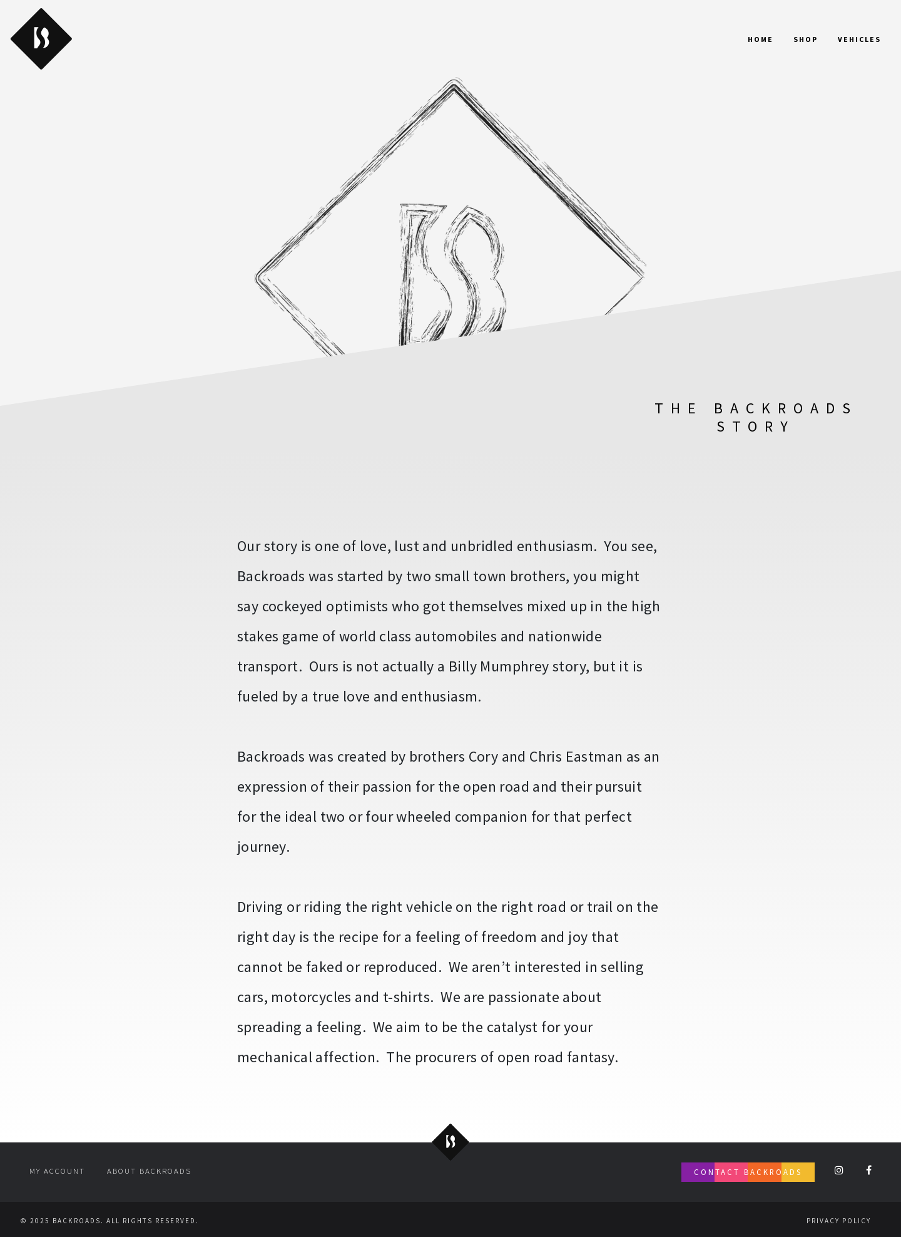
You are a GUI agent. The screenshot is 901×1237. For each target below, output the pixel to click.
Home (760, 39)
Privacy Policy (839, 1220)
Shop (805, 39)
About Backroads (149, 1171)
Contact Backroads (748, 1172)
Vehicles (859, 39)
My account (57, 1171)
